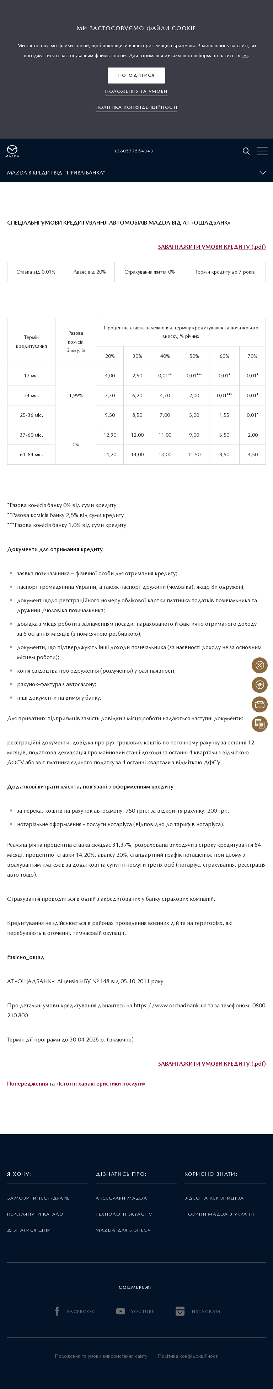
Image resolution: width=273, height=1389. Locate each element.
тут (245, 55)
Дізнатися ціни (29, 1230)
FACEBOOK (74, 1311)
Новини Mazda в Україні (219, 1214)
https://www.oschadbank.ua (170, 1005)
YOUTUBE (135, 1311)
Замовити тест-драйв (38, 1198)
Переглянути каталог (36, 1214)
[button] (136, 76)
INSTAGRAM (198, 1311)
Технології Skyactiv (124, 1214)
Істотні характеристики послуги (101, 1083)
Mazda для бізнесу (123, 1230)
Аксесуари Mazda (121, 1198)
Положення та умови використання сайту (101, 1356)
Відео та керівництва (214, 1198)
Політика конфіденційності (188, 1356)
